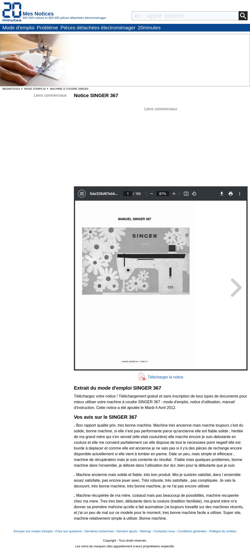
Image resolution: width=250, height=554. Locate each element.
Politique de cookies (222, 531)
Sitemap (145, 531)
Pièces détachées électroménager (98, 27)
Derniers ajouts (127, 531)
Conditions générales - (193, 531)
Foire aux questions (68, 531)
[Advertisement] (161, 145)
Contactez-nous (164, 531)
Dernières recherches (99, 531)
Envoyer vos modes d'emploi (33, 531)
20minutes (149, 27)
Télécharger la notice (165, 377)
